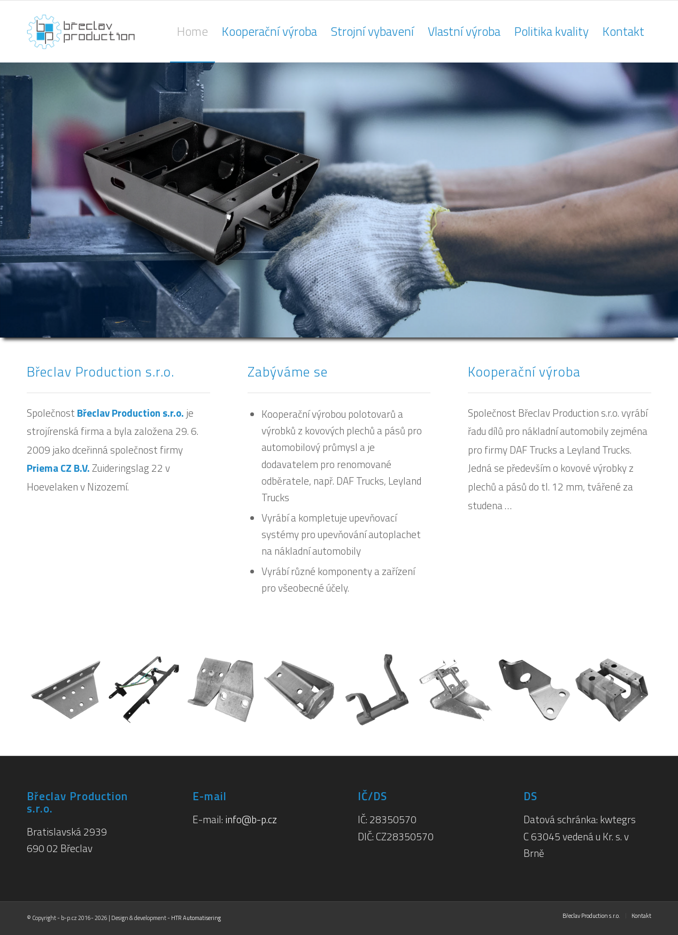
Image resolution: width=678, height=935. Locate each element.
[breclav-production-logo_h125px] (100, 31)
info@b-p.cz (251, 819)
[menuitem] (192, 31)
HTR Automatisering (196, 918)
